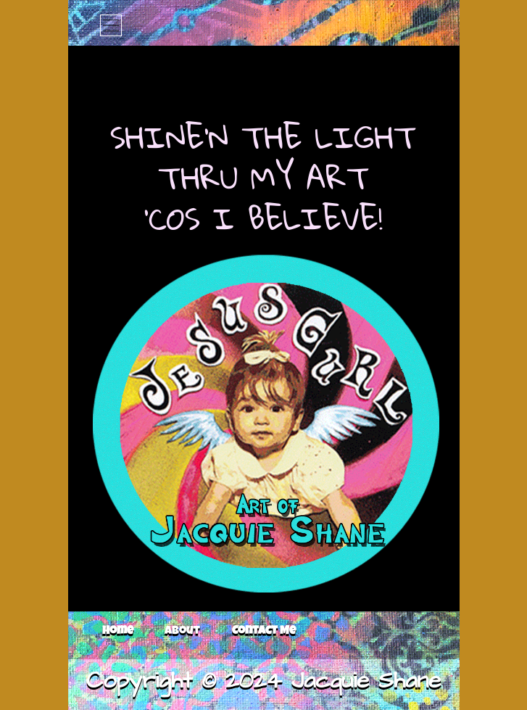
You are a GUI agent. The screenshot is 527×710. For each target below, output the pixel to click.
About (182, 631)
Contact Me (264, 631)
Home (117, 631)
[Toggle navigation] (111, 25)
